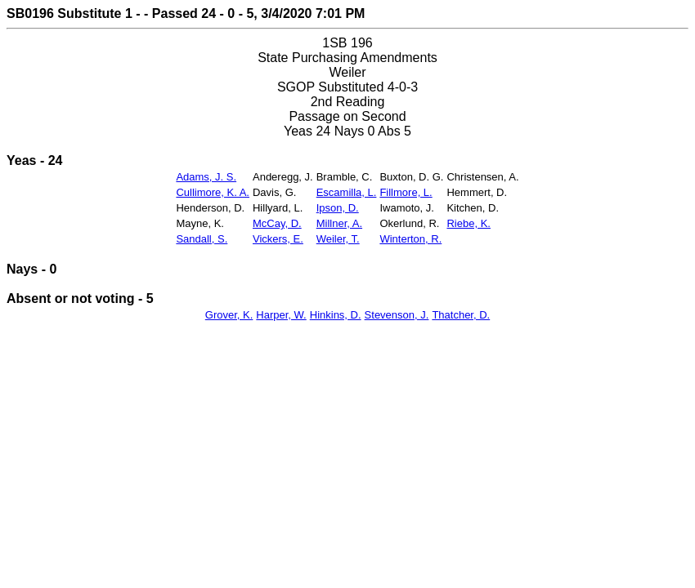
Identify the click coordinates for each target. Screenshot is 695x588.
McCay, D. (277, 223)
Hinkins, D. (335, 315)
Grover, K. (229, 315)
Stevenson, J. (397, 315)
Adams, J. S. (206, 177)
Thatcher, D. (461, 315)
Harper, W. (281, 315)
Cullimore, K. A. (212, 192)
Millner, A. (339, 223)
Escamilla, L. (346, 192)
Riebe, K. (468, 223)
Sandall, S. (201, 239)
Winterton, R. (410, 239)
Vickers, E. (278, 239)
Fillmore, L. (405, 192)
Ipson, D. (337, 208)
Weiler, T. (338, 239)
